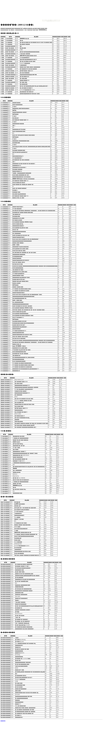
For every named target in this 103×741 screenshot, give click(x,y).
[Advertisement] (51, 10)
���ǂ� (3, 720)
